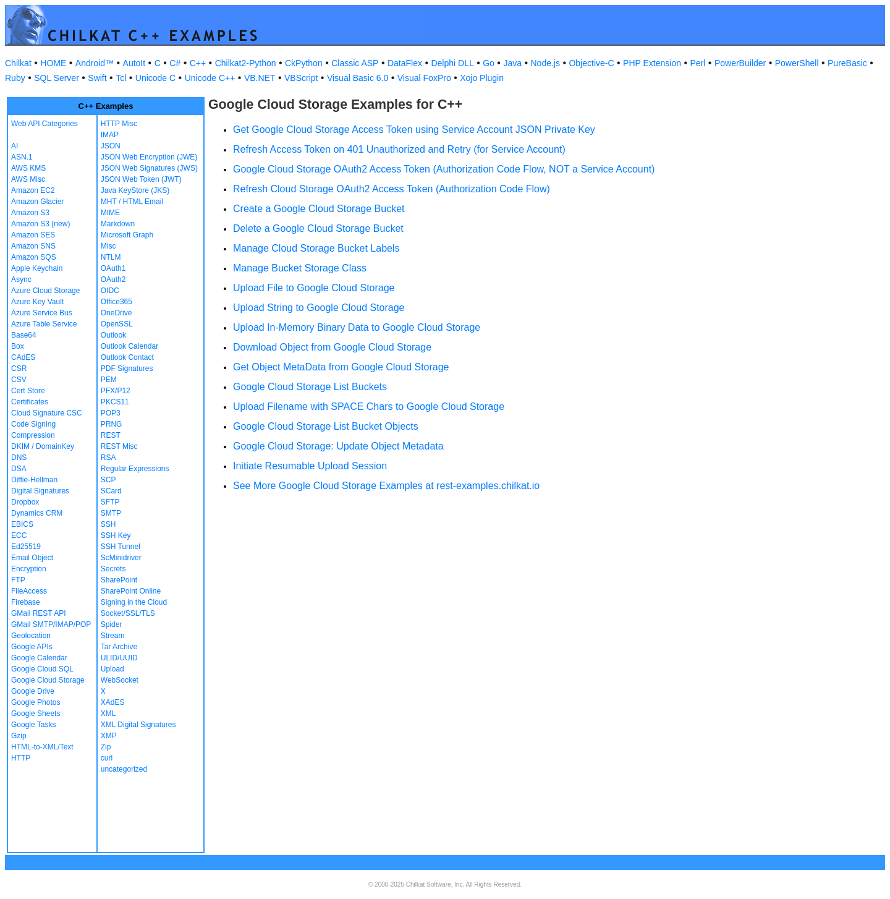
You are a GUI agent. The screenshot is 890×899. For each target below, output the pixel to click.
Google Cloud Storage (48, 680)
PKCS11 (115, 402)
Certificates (29, 402)
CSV (19, 379)
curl (106, 758)
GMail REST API (38, 613)
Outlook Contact (127, 357)
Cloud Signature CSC (46, 413)
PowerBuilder (740, 63)
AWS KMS (28, 168)
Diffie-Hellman (34, 479)
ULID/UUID (119, 658)
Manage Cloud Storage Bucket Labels (316, 248)
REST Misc (119, 446)
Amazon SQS (33, 257)
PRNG (111, 424)
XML (108, 713)
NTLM (111, 257)
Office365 (116, 301)
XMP (109, 735)
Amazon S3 (30, 212)
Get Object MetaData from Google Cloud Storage (341, 367)
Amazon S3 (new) (40, 223)
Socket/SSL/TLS (128, 613)
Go (488, 63)
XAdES (113, 702)
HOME (53, 63)
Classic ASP (354, 63)
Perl (698, 63)
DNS (19, 457)
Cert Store (28, 390)
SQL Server (56, 78)
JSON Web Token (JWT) (141, 179)
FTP (18, 580)
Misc (108, 246)
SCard (111, 491)
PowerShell (797, 63)
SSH (108, 524)
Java (512, 63)
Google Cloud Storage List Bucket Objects (325, 426)
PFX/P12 (115, 390)
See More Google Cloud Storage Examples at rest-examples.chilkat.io (386, 485)
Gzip (19, 735)
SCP (108, 479)
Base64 (23, 335)
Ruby (15, 78)
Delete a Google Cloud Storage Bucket (318, 228)
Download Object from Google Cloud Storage (332, 347)
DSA (19, 468)
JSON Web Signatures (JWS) (149, 168)
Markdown (118, 223)
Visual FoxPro (424, 78)
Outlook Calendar (129, 346)
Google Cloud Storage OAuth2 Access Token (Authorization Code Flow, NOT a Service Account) (444, 169)
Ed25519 (26, 546)
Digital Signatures (40, 491)
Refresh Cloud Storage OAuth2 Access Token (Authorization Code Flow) (391, 189)
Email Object (32, 557)
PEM (109, 379)
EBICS (22, 524)
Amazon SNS (33, 246)
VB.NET (260, 78)
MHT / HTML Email (132, 201)
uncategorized (124, 769)
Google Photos (35, 702)
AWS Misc (28, 179)
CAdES (23, 357)
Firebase (25, 602)
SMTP (111, 513)
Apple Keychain (36, 268)
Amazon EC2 (33, 190)
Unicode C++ (210, 78)
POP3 (111, 413)
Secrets (113, 569)
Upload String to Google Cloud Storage (319, 307)
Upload (112, 669)
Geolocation (31, 635)
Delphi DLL (452, 63)
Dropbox (25, 502)
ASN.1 (22, 157)
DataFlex (405, 63)
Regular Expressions (135, 468)
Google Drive (32, 691)
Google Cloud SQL (42, 669)
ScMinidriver (121, 557)
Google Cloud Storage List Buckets (310, 386)
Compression (33, 435)
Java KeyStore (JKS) (135, 190)
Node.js (545, 63)
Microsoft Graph (127, 235)
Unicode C (155, 78)
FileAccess (29, 591)
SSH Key (116, 535)
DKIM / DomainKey (42, 446)
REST (111, 435)
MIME (110, 212)
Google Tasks (33, 724)
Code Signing (33, 424)
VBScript (301, 78)
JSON (111, 146)
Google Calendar (39, 658)
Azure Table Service (44, 324)
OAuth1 (113, 268)
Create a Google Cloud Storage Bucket (319, 208)
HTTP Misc (119, 123)
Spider (111, 624)
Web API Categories (44, 123)
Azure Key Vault (37, 301)
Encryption (28, 569)
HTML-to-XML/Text (42, 747)
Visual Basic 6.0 (357, 78)
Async (21, 279)
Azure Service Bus (41, 313)
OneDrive (116, 313)
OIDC (110, 290)
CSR (19, 368)
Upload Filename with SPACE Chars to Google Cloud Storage (368, 406)
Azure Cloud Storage (45, 290)
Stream (113, 635)
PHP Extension (652, 63)
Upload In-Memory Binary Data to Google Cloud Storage (356, 327)
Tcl (121, 78)
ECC (19, 535)
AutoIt (134, 63)
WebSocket (119, 680)
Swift (97, 78)
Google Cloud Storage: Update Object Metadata (338, 446)
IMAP (110, 134)
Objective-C (591, 63)
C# (174, 63)
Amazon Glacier (37, 201)
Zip (106, 747)
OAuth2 (113, 279)
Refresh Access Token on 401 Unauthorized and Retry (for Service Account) (399, 149)
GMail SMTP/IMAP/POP (51, 624)
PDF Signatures (127, 368)
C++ (198, 63)
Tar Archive (119, 646)
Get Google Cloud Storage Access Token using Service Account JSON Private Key (414, 129)
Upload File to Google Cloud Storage (314, 288)
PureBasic (847, 63)
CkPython (304, 63)
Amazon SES (33, 235)
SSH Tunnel (120, 546)
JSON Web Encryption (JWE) (149, 157)
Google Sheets (35, 713)
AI (14, 146)
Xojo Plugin (482, 78)
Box (17, 346)
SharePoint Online (131, 591)
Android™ (94, 63)
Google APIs (32, 646)
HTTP (20, 758)
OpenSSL (117, 324)
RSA (108, 457)
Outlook (113, 335)
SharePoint (119, 580)
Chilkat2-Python (245, 63)
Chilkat (18, 63)
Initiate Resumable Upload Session (310, 466)
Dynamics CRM (36, 513)
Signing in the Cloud (134, 602)
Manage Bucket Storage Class (300, 268)
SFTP (110, 502)
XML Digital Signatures (138, 724)
